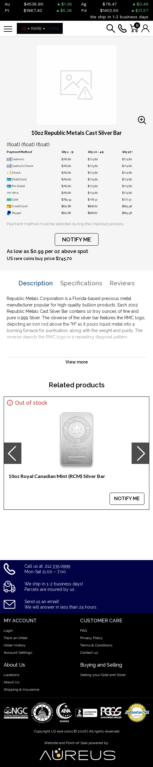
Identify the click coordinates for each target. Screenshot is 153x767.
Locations (11, 675)
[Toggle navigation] (8, 28)
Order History (15, 645)
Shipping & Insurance (21, 689)
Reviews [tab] (122, 283)
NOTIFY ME (76, 239)
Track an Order (16, 638)
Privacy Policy (91, 638)
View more (76, 362)
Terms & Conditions (96, 645)
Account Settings (18, 652)
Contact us (89, 652)
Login (8, 630)
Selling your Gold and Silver (103, 675)
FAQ (83, 630)
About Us (11, 682)
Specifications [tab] (81, 283)
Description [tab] (35, 283)
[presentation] (12, 453)
